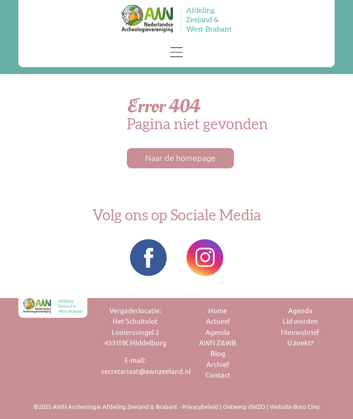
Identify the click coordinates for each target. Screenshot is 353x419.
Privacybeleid (200, 406)
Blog (218, 353)
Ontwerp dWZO (244, 406)
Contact (217, 375)
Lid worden (300, 321)
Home (217, 311)
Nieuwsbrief (300, 332)
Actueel (218, 321)
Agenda (217, 332)
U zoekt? (300, 343)
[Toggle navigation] (177, 52)
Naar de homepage (180, 158)
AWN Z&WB (217, 343)
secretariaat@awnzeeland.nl (135, 371)
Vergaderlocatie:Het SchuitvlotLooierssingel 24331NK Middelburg (135, 327)
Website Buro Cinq (294, 406)
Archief (217, 364)
